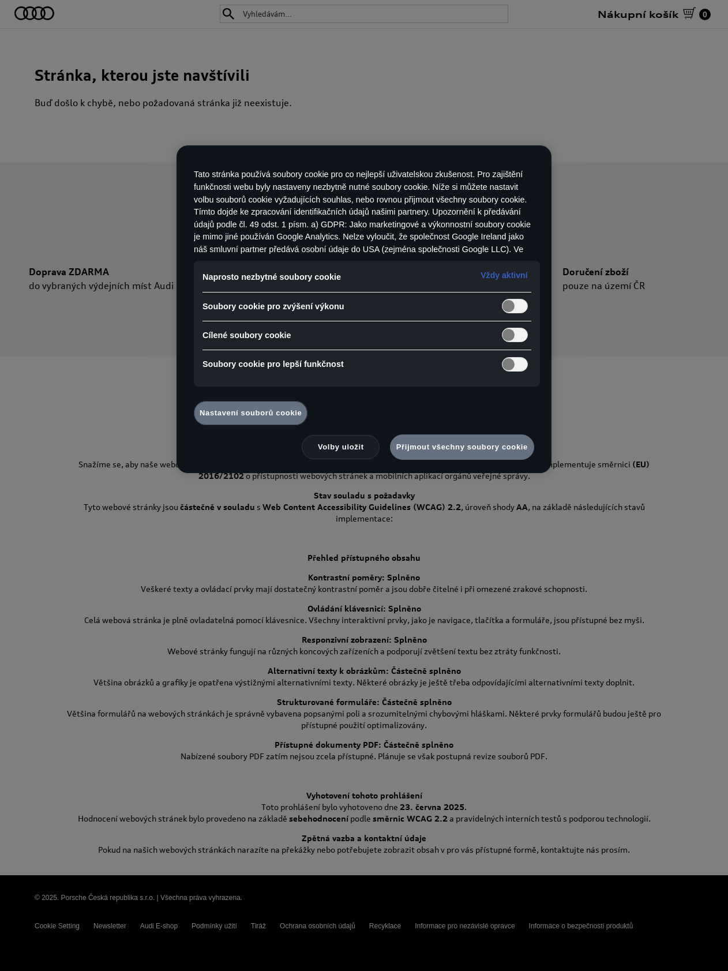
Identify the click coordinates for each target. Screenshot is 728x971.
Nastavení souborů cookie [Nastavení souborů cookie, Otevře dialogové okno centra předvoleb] (251, 412)
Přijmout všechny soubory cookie (462, 447)
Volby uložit (341, 447)
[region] (364, 309)
